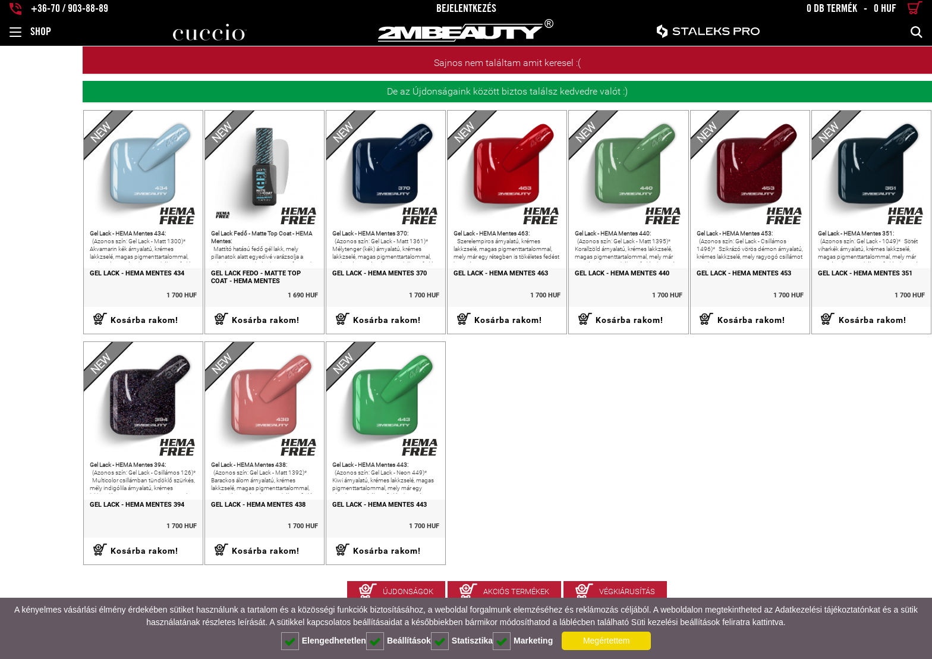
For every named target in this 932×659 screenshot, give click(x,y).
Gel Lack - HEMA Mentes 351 (853, 285)
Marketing (523, 641)
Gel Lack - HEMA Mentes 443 (320, 528)
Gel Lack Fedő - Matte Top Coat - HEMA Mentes (196, 289)
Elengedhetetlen (323, 641)
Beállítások (398, 641)
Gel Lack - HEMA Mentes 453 (720, 285)
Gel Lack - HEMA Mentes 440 (587, 285)
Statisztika (462, 641)
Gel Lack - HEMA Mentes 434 (54, 285)
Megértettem (606, 640)
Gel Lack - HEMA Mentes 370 (320, 285)
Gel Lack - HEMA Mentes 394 (54, 528)
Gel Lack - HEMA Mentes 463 (454, 285)
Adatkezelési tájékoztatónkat (827, 609)
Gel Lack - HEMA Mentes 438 (187, 528)
